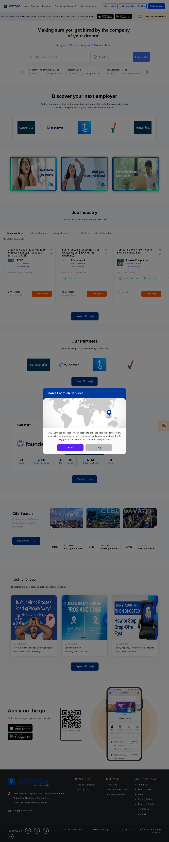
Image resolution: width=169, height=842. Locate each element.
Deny (98, 447)
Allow (70, 447)
